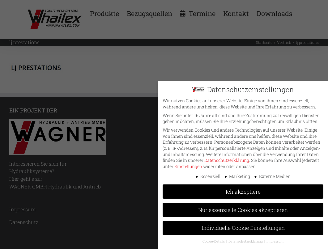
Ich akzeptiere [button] (243, 191)
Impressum (274, 241)
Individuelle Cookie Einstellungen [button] (243, 227)
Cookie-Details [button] (214, 241)
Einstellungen (188, 166)
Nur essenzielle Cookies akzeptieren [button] (243, 209)
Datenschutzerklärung (226, 160)
